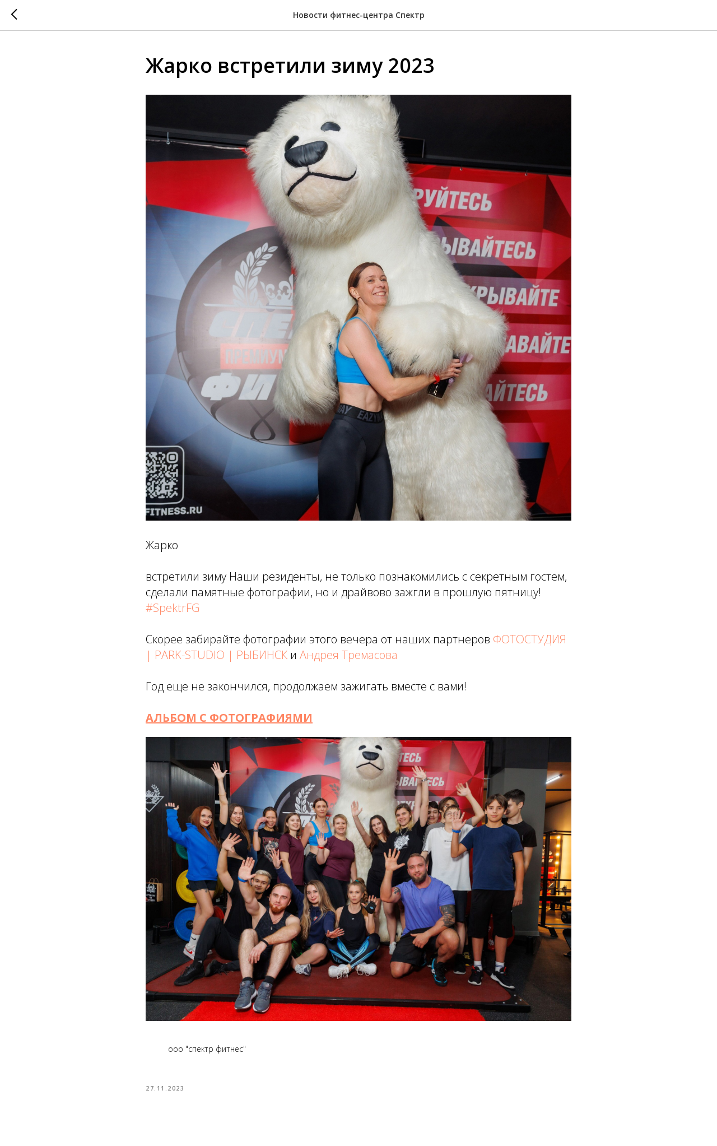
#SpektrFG (172, 607)
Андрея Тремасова (349, 654)
